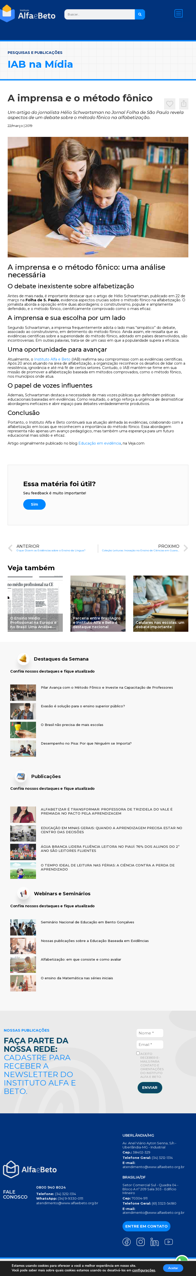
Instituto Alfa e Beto (52, 359)
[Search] (140, 14)
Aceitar (171, 1266)
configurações (20, 1271)
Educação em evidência (99, 443)
